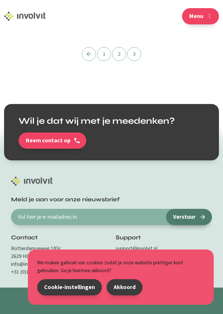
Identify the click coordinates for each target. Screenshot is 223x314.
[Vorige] (89, 54)
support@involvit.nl (136, 248)
